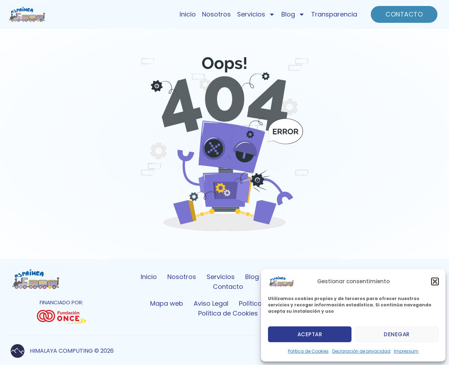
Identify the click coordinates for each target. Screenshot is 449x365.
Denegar (397, 334)
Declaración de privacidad (361, 351)
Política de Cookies (308, 351)
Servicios (256, 14)
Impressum (406, 351)
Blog (293, 14)
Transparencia (334, 14)
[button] (434, 281)
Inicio (188, 14)
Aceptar (309, 334)
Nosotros (216, 14)
